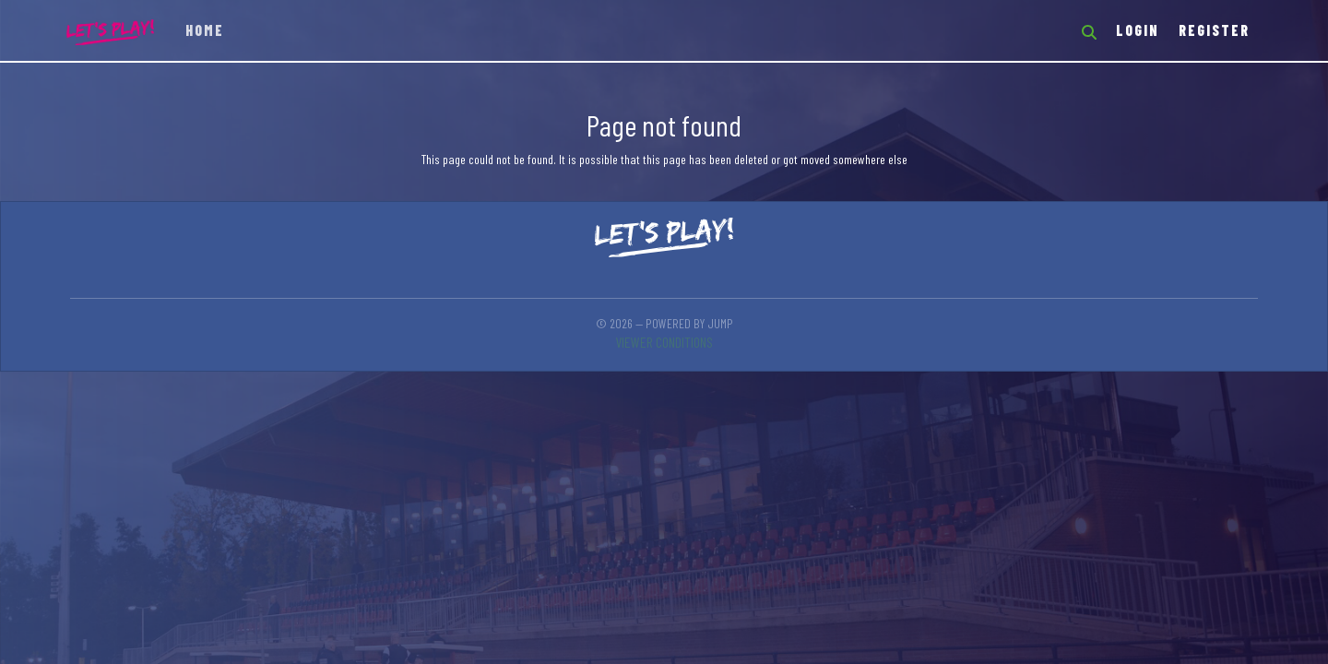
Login (1137, 30)
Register (1214, 30)
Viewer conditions (664, 341)
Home (204, 30)
